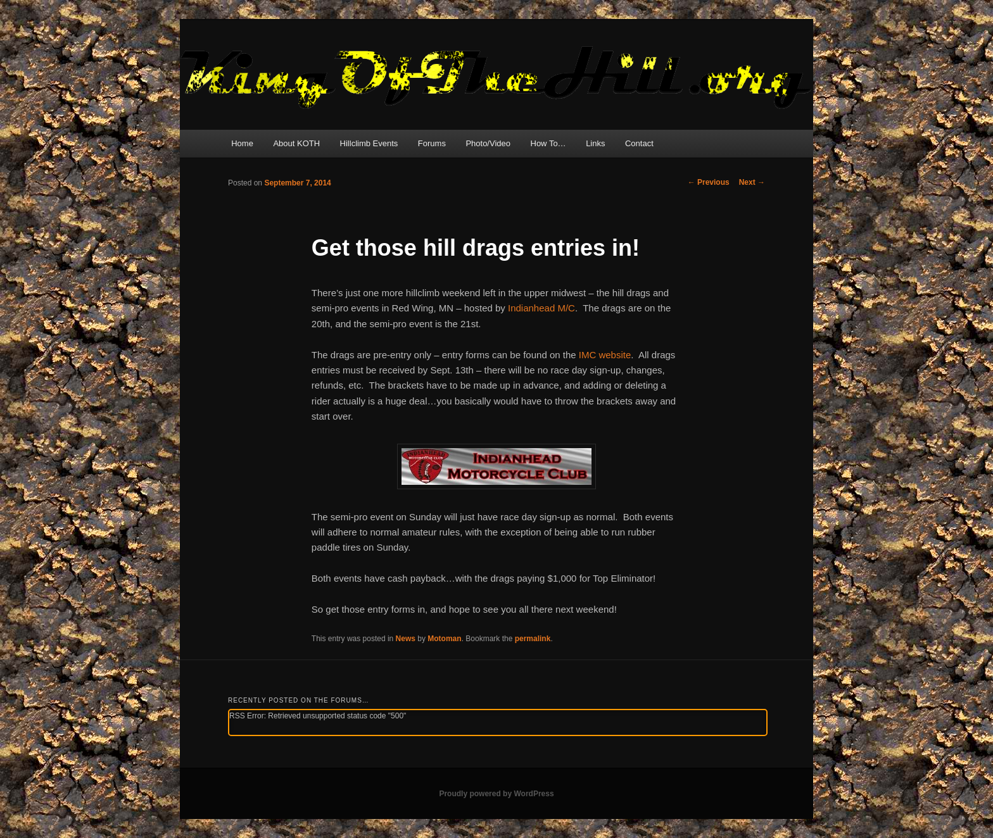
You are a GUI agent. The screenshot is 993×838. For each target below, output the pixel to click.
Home (242, 143)
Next (752, 182)
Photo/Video (487, 143)
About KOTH (296, 143)
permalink (533, 638)
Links (595, 143)
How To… (548, 143)
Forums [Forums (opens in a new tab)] (432, 143)
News (405, 638)
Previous (709, 182)
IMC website (605, 354)
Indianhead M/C (541, 308)
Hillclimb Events (369, 143)
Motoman (444, 638)
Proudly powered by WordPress (496, 793)
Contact (639, 143)
